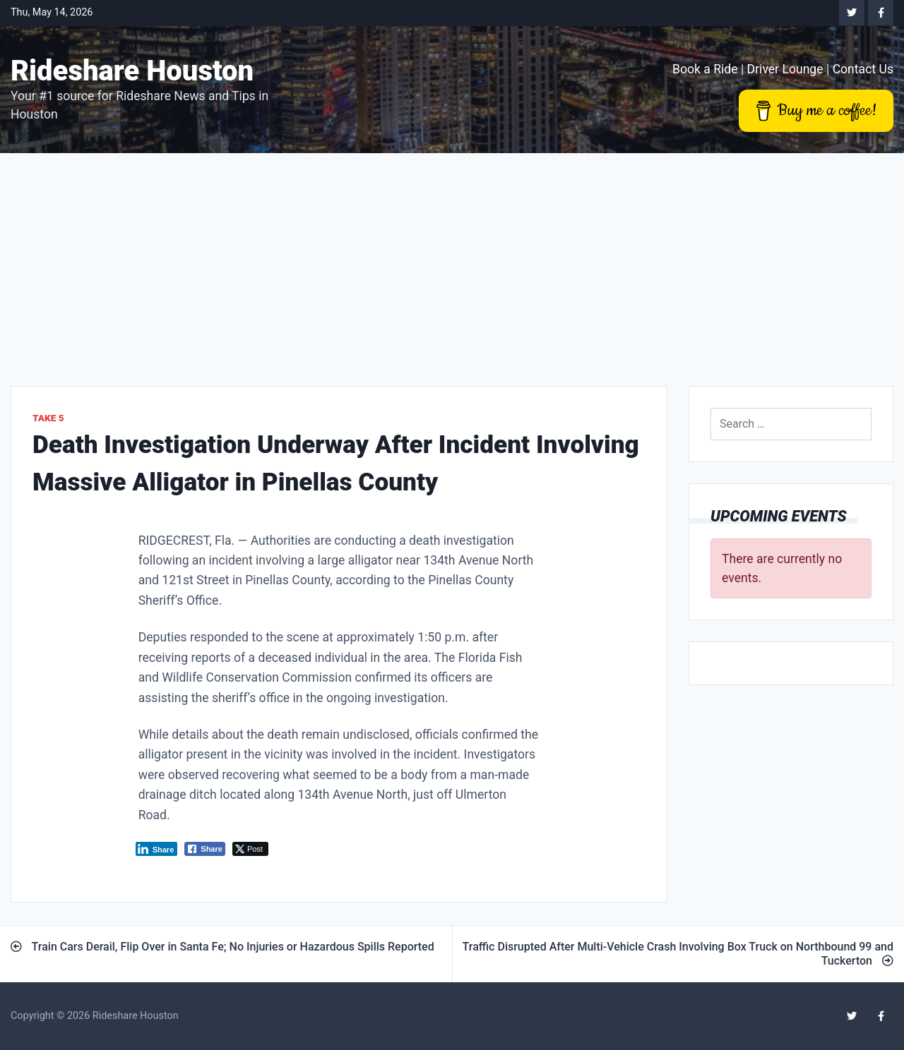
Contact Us (863, 69)
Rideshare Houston (132, 71)
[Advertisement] (452, 259)
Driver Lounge (785, 69)
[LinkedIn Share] (157, 849)
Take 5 (48, 417)
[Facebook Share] (204, 849)
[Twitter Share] (250, 849)
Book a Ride (705, 69)
